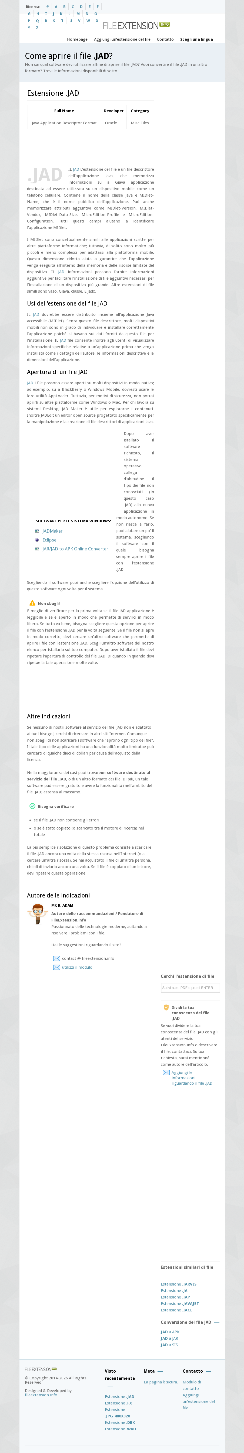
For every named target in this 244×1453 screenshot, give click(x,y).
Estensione (178, 1284)
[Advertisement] (125, 147)
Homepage (77, 39)
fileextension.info (41, 1395)
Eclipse (49, 540)
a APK (170, 1331)
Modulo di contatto (192, 1385)
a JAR (169, 1338)
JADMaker (52, 531)
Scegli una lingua (196, 39)
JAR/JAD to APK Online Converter (75, 548)
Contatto (165, 39)
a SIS (169, 1344)
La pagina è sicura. (161, 1382)
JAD (76, 169)
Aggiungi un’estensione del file (122, 39)
